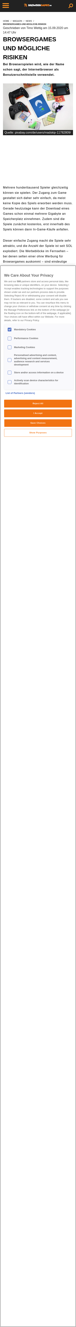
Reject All (38, 403)
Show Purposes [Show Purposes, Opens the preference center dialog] (38, 432)
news (29, 21)
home (6, 21)
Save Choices (38, 423)
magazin (17, 21)
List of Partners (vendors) (20, 393)
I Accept (38, 413)
